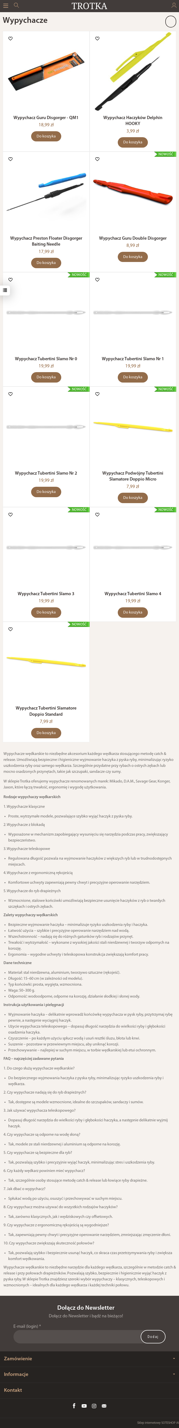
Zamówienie (89, 1359)
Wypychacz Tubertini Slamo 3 (46, 594)
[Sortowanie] (170, 22)
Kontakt (13, 1390)
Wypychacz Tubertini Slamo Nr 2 (46, 473)
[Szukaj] (16, 6)
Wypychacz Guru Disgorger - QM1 (46, 118)
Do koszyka (46, 136)
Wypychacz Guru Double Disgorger (133, 238)
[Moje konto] (174, 6)
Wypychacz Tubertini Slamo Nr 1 (133, 359)
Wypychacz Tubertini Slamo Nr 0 (46, 359)
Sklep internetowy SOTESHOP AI (158, 1423)
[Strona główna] (89, 6)
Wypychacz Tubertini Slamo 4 (133, 594)
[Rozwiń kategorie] (5, 6)
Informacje (89, 1374)
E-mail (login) (25, 1326)
